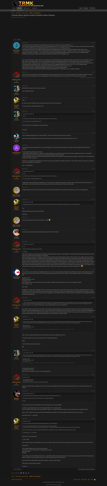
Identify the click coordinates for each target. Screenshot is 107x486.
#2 (94, 72)
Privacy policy (84, 479)
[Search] (92, 8)
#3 (94, 85)
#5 (94, 111)
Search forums (20, 10)
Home (13, 8)
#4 (94, 97)
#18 (94, 374)
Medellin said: (26, 421)
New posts (13, 10)
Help (89, 479)
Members (34, 8)
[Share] (92, 42)
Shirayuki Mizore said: (27, 113)
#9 (94, 187)
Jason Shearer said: (27, 319)
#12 (94, 229)
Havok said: (25, 377)
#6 (94, 132)
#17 (94, 350)
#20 (94, 418)
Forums (19, 8)
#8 (94, 168)
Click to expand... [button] (58, 330)
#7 (94, 144)
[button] (30, 8)
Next (19, 39)
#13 (94, 241)
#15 (94, 297)
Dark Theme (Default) (17, 479)
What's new (26, 8)
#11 (94, 217)
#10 (94, 199)
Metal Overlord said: (27, 202)
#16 (94, 316)
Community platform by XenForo (53, 482)
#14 (94, 269)
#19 (94, 390)
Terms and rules (76, 479)
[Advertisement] (53, 29)
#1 (94, 42)
